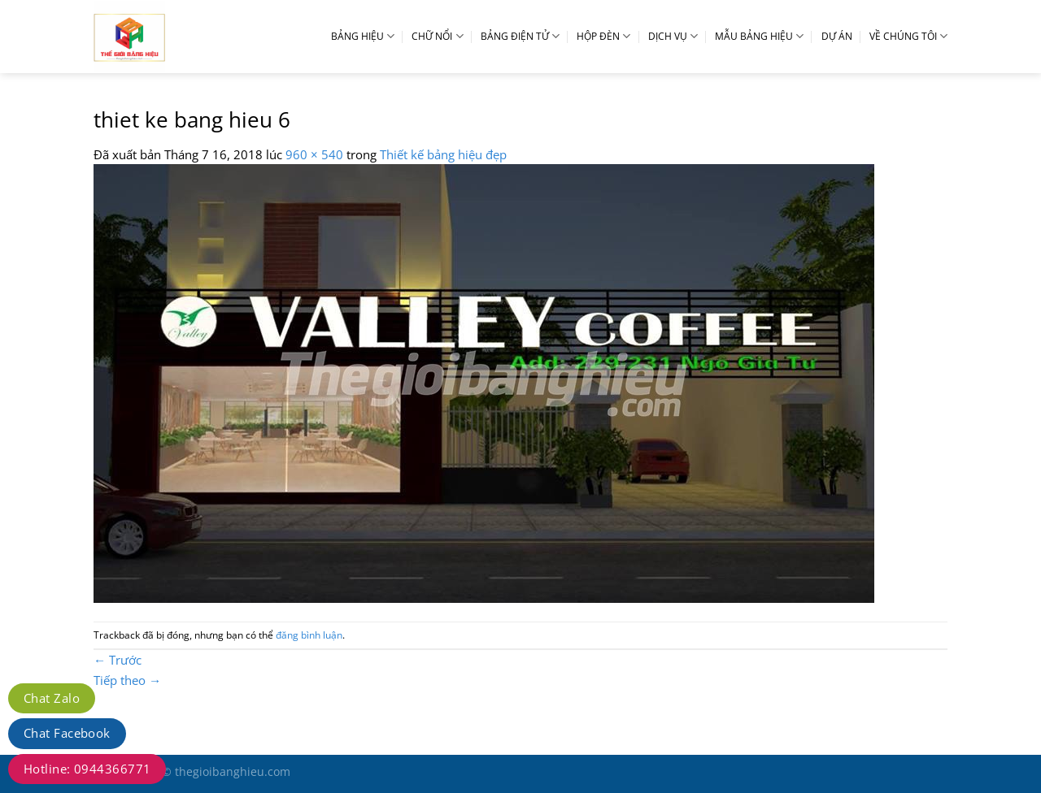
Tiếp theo (127, 680)
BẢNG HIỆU (362, 36)
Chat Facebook (67, 733)
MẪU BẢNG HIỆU (759, 36)
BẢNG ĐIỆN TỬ (520, 36)
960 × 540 (314, 154)
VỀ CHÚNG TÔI (908, 36)
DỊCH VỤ (673, 36)
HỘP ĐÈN (603, 36)
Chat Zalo (52, 698)
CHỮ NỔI (437, 36)
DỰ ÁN (836, 36)
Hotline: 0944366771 (87, 768)
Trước (118, 660)
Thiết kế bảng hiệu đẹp (443, 154)
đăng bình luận (309, 635)
